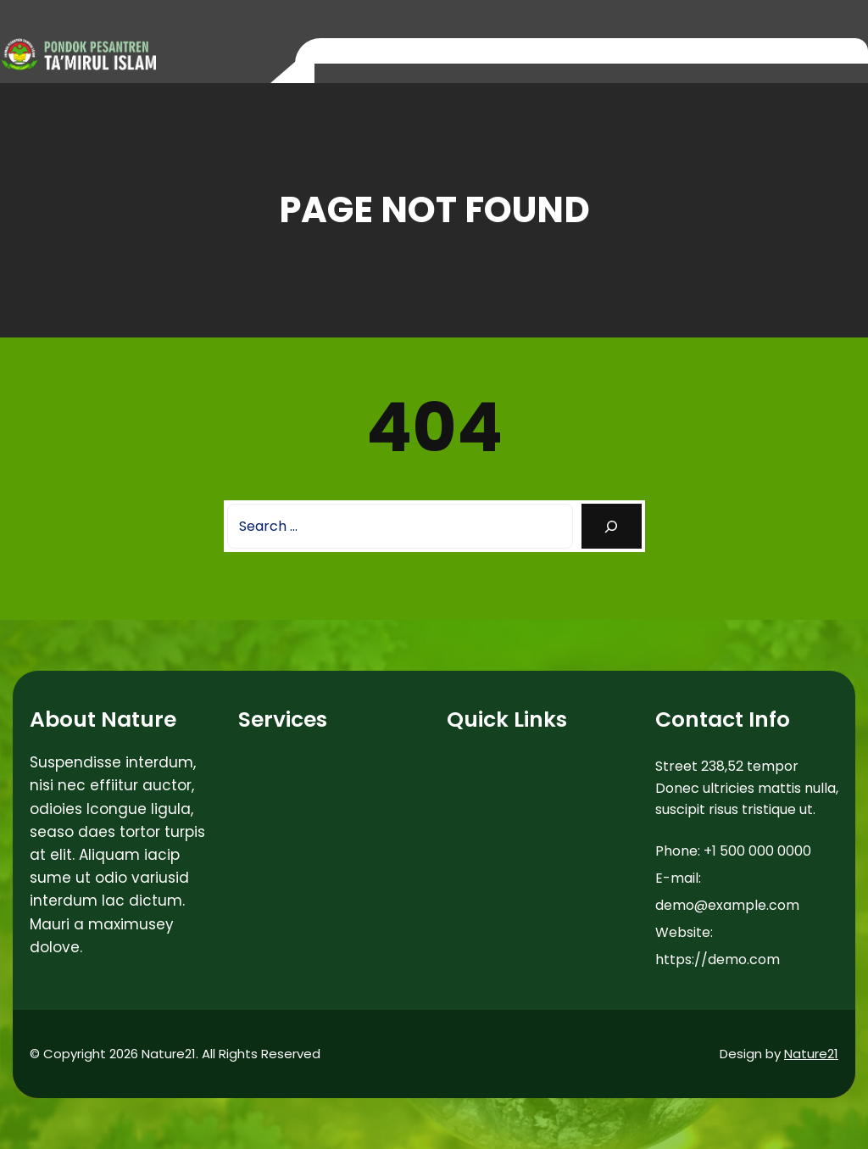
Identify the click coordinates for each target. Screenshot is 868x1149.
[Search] (611, 526)
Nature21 (811, 1054)
